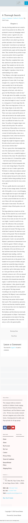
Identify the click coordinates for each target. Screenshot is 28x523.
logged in (13, 347)
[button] (22, 3)
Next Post (14, 336)
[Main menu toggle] (26, 3)
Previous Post (14, 331)
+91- (10, 488)
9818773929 (14, 488)
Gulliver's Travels (18, 18)
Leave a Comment (7, 18)
